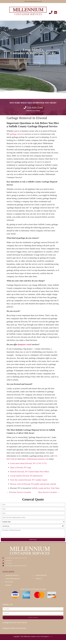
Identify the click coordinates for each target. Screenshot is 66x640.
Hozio (50, 636)
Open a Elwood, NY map (20, 467)
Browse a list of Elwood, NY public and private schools (33, 484)
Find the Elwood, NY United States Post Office (29, 471)
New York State (52, 488)
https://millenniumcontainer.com (34, 459)
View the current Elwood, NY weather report (28, 480)
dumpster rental (24, 344)
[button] (55, 12)
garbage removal (17, 134)
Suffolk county (37, 488)
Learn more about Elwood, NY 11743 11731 (28, 463)
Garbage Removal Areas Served (15, 622)
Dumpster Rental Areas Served (14, 628)
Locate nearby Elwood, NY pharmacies (26, 476)
